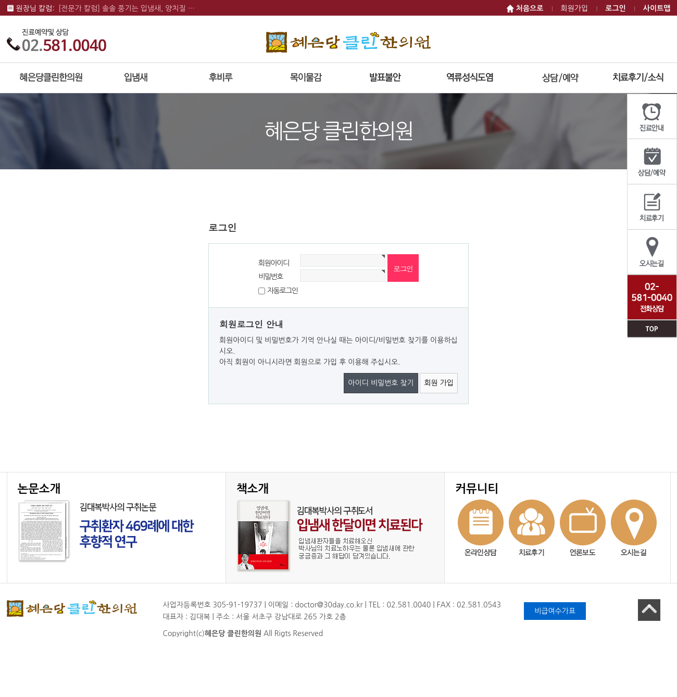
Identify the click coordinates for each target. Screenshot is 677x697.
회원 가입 (439, 383)
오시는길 (652, 252)
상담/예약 (652, 161)
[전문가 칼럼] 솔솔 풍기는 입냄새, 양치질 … (126, 8)
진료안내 (652, 116)
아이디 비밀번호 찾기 (380, 383)
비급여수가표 (554, 611)
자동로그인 (282, 290)
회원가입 (574, 8)
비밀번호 (270, 275)
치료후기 (652, 207)
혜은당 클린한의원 (348, 42)
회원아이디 (273, 262)
